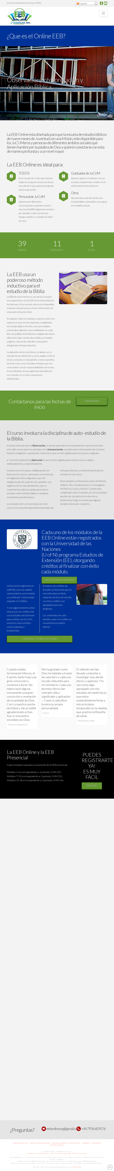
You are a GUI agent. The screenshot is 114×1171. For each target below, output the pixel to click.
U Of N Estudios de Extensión (59, 579)
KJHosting (76, 1167)
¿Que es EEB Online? (40, 1143)
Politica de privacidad (60, 1153)
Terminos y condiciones (38, 1153)
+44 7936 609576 (93, 1129)
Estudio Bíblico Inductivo (66, 1143)
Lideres (86, 1143)
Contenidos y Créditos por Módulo (38, 638)
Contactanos (57, 1145)
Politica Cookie (80, 1153)
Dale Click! (92, 785)
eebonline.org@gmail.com (63, 1129)
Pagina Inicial (20, 1143)
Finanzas (96, 1143)
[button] (103, 13)
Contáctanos (91, 401)
